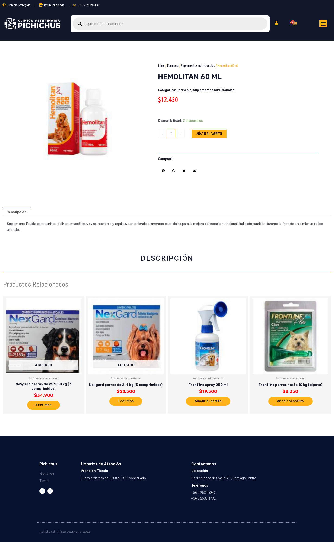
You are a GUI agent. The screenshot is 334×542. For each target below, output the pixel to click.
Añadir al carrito (209, 134)
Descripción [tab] (16, 212)
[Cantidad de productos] (171, 134)
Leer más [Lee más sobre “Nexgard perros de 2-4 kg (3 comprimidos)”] (126, 401)
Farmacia (173, 65)
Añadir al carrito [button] (208, 401)
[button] (323, 23)
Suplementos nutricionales (198, 65)
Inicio (161, 65)
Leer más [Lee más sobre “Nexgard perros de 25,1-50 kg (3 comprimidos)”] (43, 405)
